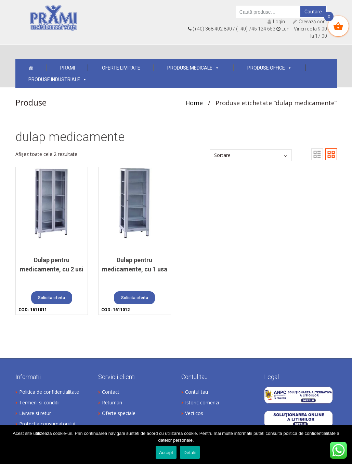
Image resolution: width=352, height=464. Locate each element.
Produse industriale (57, 79)
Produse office (269, 68)
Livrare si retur (35, 413)
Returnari (112, 402)
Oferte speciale (118, 413)
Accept (166, 452)
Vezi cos (194, 413)
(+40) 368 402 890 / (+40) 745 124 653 (231, 29)
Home (194, 103)
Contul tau (196, 392)
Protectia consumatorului (47, 423)
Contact (110, 392)
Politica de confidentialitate (49, 392)
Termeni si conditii (39, 402)
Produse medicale (193, 68)
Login (276, 21)
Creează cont (310, 21)
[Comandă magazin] (251, 155)
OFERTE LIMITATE (121, 68)
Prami (67, 68)
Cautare (313, 11)
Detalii (189, 452)
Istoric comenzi (202, 402)
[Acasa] (30, 68)
